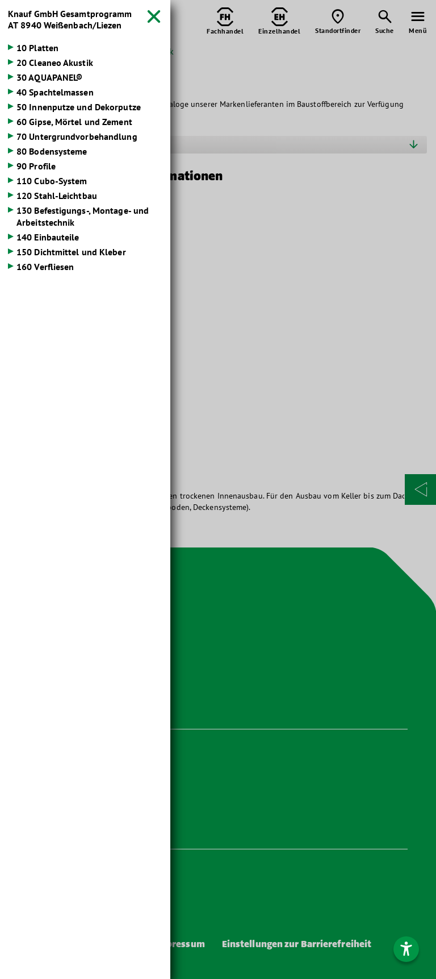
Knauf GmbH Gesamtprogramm (70, 19)
